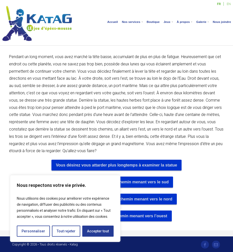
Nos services (131, 21)
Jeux (167, 21)
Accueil (112, 21)
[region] (65, 208)
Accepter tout (98, 231)
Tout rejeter (66, 231)
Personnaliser (33, 231)
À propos (183, 21)
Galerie (201, 21)
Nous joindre (222, 21)
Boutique (153, 21)
